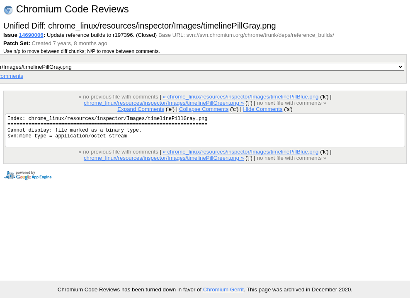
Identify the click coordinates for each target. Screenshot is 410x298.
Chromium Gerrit (223, 289)
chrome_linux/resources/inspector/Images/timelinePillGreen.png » (164, 103)
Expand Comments (140, 109)
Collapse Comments (203, 109)
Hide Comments (262, 109)
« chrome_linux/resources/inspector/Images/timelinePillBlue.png (240, 97)
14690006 (31, 35)
